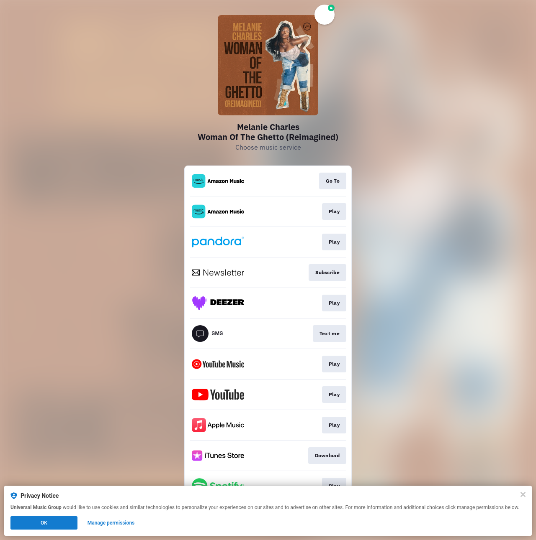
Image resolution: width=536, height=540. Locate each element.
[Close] (523, 494)
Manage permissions (111, 523)
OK (44, 523)
